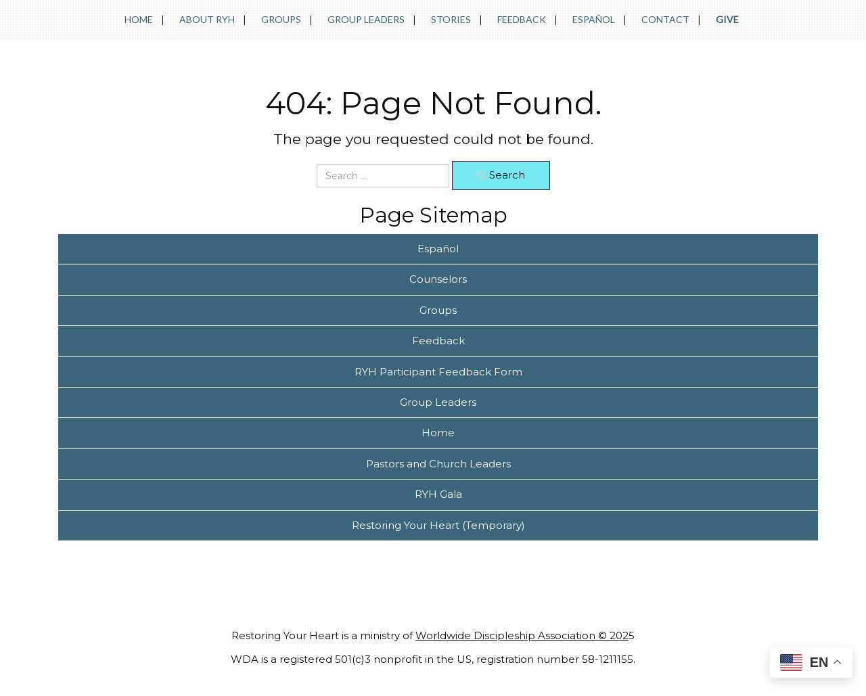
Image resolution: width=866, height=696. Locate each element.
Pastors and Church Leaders (438, 463)
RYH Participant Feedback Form (438, 371)
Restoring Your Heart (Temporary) (438, 525)
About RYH (207, 19)
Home (138, 19)
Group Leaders (366, 19)
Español (593, 19)
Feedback (521, 19)
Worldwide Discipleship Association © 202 (522, 635)
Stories (451, 19)
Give (727, 19)
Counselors (438, 279)
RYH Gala (438, 494)
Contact (665, 19)
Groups (281, 19)
